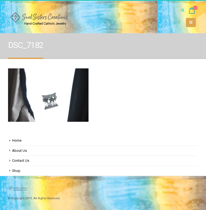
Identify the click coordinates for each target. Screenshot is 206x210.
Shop (16, 171)
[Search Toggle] (182, 10)
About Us (19, 151)
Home (16, 140)
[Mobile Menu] (191, 22)
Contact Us (20, 161)
